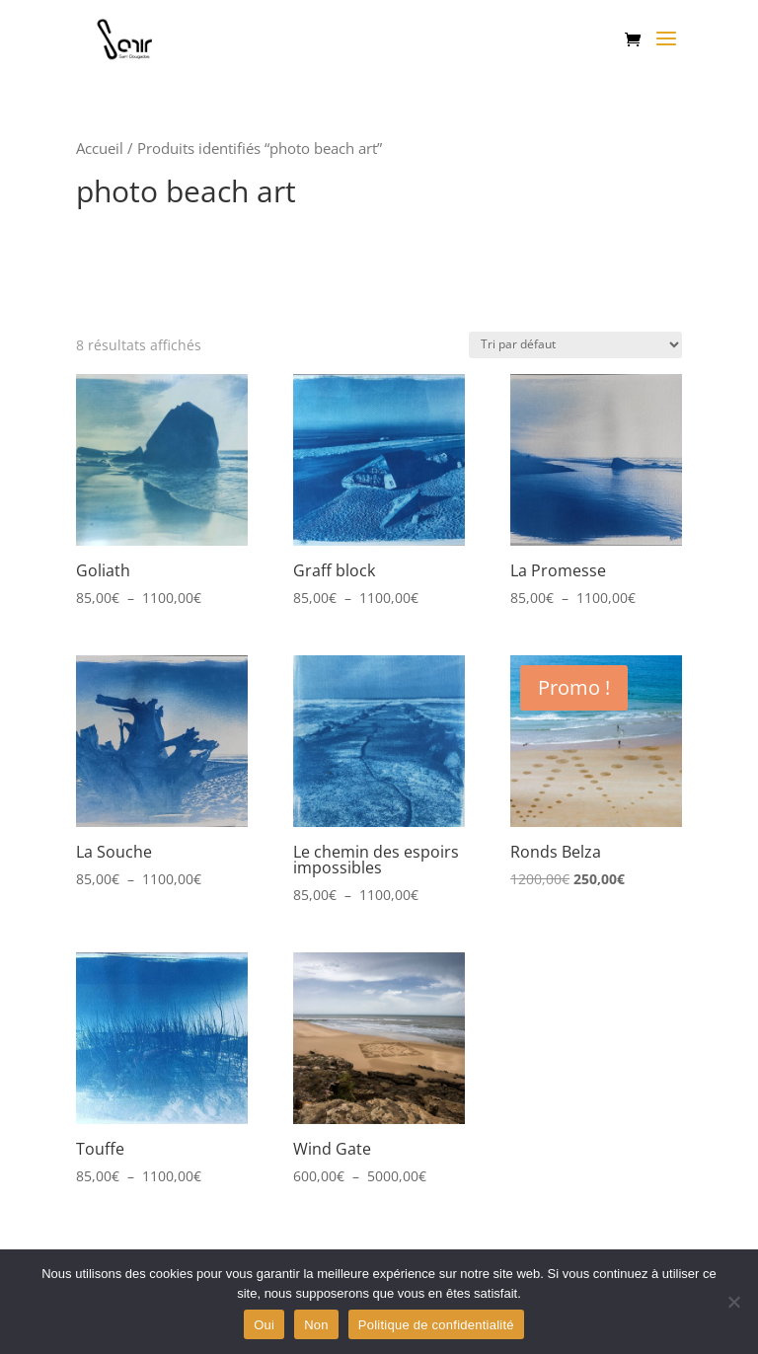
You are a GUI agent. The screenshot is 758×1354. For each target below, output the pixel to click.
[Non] (733, 1302)
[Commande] (575, 345)
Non (316, 1324)
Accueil (99, 148)
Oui (264, 1324)
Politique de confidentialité (436, 1324)
